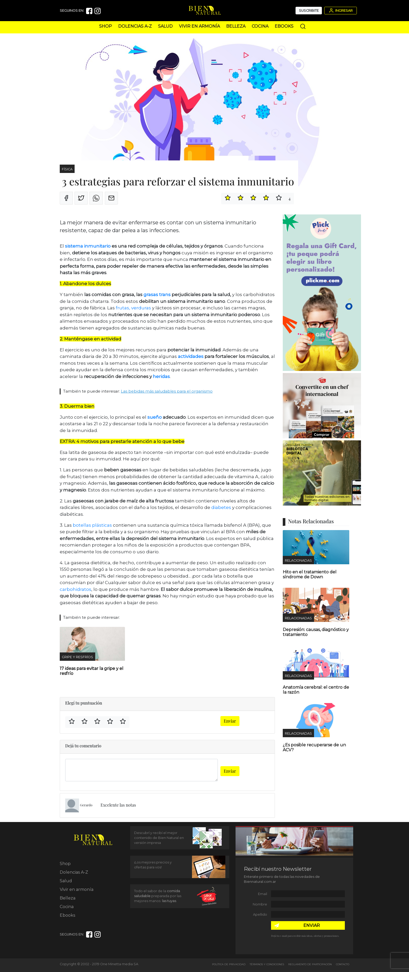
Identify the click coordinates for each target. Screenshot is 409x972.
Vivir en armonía (199, 26)
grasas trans (157, 294)
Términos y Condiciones (267, 964)
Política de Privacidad (228, 964)
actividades (191, 356)
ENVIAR (311, 925)
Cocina (260, 26)
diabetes (221, 507)
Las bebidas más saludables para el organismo (167, 391)
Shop (105, 26)
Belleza (235, 26)
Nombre (260, 904)
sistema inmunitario (88, 246)
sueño (154, 417)
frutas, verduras (133, 307)
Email (262, 894)
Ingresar (340, 10)
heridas (161, 376)
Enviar (230, 721)
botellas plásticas (92, 525)
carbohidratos (75, 589)
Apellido (260, 914)
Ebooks (284, 26)
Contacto (342, 964)
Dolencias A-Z (135, 26)
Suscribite (309, 11)
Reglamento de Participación (310, 964)
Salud (165, 26)
